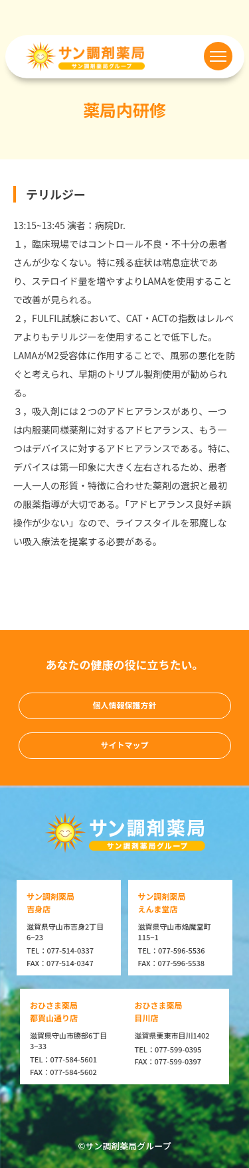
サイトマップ (124, 744)
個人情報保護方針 (124, 704)
